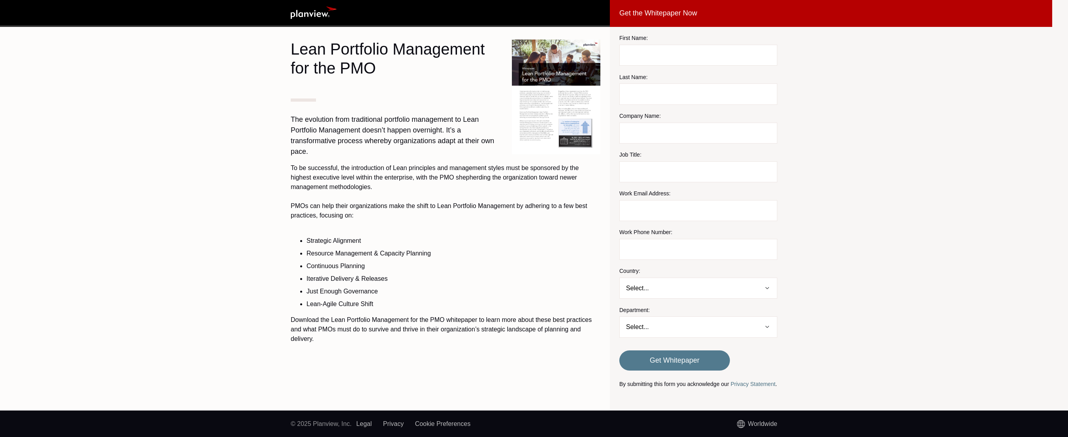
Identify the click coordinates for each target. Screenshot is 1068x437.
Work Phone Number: (645, 232)
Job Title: (630, 154)
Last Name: (633, 77)
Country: (629, 271)
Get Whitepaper (674, 360)
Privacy (393, 423)
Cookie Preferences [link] (443, 423)
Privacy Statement (753, 384)
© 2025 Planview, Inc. (321, 423)
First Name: (633, 38)
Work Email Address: (645, 193)
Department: (634, 310)
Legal (364, 423)
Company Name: (640, 116)
